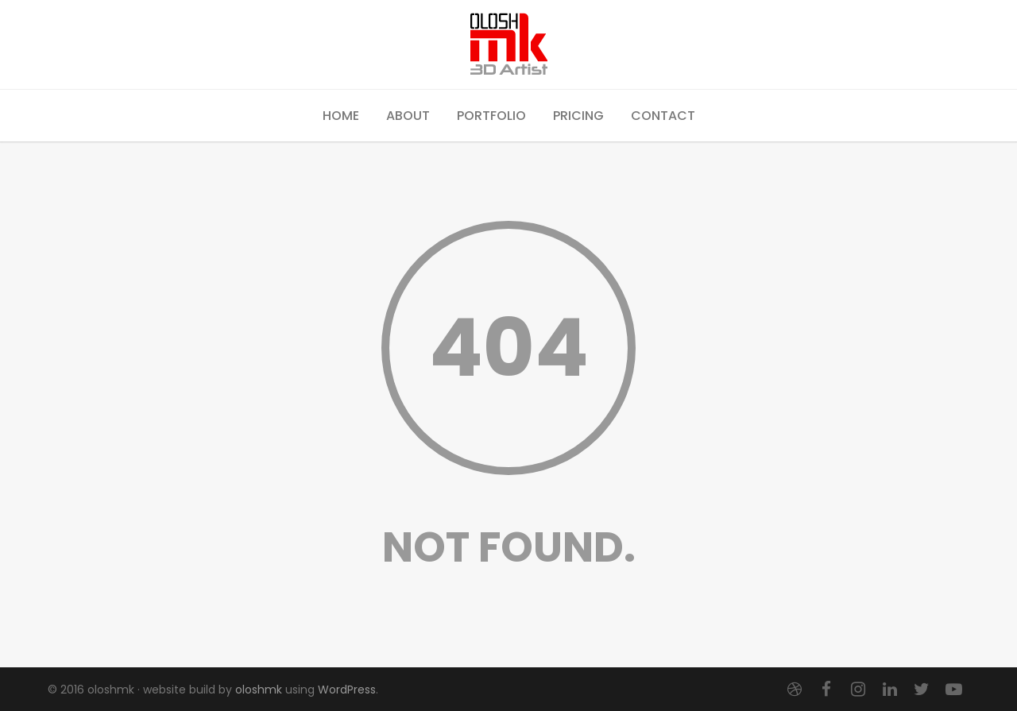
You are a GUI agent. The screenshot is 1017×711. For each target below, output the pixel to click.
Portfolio (491, 115)
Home (341, 115)
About (408, 115)
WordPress (347, 689)
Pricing (578, 115)
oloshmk (258, 689)
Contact (663, 115)
